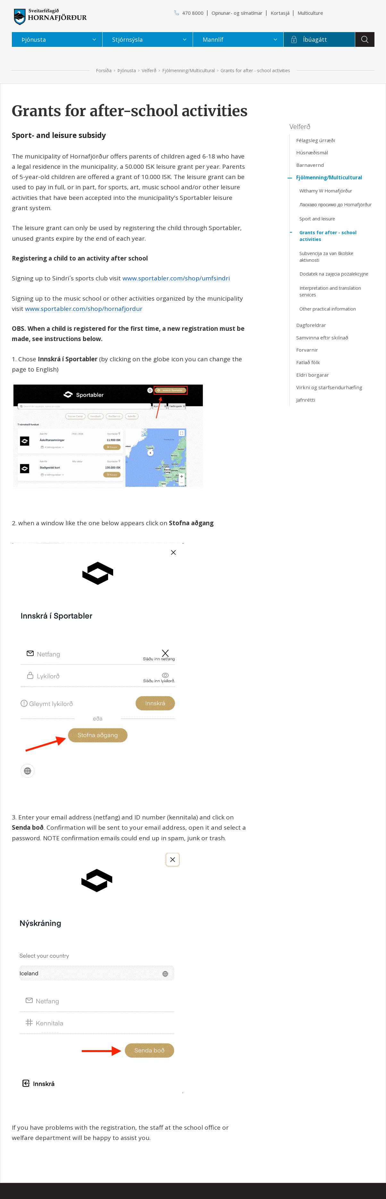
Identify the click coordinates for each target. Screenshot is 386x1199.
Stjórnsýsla (127, 39)
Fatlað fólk (308, 362)
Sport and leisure (317, 219)
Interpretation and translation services (330, 291)
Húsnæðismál (312, 152)
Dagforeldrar (311, 325)
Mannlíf (213, 39)
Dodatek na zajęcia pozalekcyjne (333, 274)
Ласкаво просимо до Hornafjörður (335, 204)
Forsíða (104, 70)
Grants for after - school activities (255, 70)
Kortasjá (280, 13)
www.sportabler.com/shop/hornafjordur (83, 308)
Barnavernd (310, 165)
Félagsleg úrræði (315, 140)
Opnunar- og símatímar (237, 13)
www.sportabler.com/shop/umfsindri (176, 278)
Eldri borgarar (312, 375)
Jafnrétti (305, 400)
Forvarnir (307, 350)
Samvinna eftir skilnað (322, 337)
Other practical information (327, 309)
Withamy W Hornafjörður (325, 191)
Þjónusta (126, 70)
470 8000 (193, 13)
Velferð (149, 70)
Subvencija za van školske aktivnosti (326, 256)
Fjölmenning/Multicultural (188, 70)
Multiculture (310, 13)
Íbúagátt (315, 39)
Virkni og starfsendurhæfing (329, 387)
